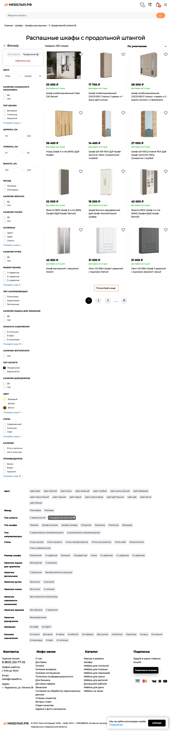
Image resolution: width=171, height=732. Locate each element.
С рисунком (36, 572)
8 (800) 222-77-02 (13, 662)
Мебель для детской (95, 680)
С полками (49, 589)
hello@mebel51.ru (12, 679)
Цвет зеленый (82, 491)
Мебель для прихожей (97, 673)
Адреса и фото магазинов (50, 709)
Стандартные (80, 555)
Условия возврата (45, 669)
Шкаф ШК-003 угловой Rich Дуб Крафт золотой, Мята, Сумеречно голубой (148, 155)
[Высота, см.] (12, 170)
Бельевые (127, 525)
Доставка (40, 662)
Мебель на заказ (93, 691)
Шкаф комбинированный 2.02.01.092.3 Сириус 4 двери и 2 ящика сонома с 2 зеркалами (148, 96)
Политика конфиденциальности (54, 676)
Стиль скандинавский (77, 542)
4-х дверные (122, 555)
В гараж (60, 634)
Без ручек (35, 582)
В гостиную (62, 640)
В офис (49, 640)
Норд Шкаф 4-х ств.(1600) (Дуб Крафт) (62, 153)
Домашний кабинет (95, 683)
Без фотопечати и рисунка (58, 572)
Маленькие (36, 555)
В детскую (131, 634)
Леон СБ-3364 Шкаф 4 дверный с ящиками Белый (106, 270)
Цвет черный (59, 497)
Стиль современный (40, 548)
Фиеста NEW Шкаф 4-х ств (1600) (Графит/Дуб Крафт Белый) (145, 213)
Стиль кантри (37, 542)
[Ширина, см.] (12, 136)
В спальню (156, 634)
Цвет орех (35, 491)
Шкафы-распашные (36, 25)
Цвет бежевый (140, 491)
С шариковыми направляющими (46, 532)
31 (124, 300)
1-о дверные (51, 555)
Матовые (49, 510)
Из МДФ (34, 627)
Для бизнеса (42, 680)
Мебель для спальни (96, 669)
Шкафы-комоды (69, 525)
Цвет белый (36, 503)
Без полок (35, 589)
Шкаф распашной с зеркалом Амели (62, 270)
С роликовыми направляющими (83, 532)
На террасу (87, 634)
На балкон (117, 634)
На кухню (34, 634)
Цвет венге (145, 497)
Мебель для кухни (94, 676)
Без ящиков (36, 562)
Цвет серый (75, 497)
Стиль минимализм (101, 542)
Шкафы (19, 25)
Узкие (94, 555)
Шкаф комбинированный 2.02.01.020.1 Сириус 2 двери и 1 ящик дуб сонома (106, 96)
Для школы (102, 634)
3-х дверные (106, 555)
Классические (136, 542)
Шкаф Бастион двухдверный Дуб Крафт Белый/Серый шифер (104, 213)
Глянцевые (35, 510)
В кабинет (73, 634)
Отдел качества (44, 705)
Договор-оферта (45, 683)
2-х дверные (138, 555)
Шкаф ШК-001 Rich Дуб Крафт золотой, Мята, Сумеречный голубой (105, 155)
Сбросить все (22, 60)
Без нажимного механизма (43, 596)
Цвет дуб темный (115, 497)
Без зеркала (36, 610)
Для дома (48, 634)
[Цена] (10, 76)
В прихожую (36, 640)
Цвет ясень (66, 491)
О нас (38, 658)
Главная (8, 25)
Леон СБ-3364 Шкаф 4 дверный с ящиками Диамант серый (148, 270)
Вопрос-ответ (43, 701)
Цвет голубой (100, 491)
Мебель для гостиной (96, 665)
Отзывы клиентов (45, 698)
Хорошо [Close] (156, 723)
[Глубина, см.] (12, 152)
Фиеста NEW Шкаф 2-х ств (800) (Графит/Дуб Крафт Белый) (63, 212)
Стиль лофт (120, 542)
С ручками (49, 582)
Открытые (86, 525)
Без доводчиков (38, 617)
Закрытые (100, 525)
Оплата (39, 665)
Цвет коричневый (94, 497)
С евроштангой (37, 517)
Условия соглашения (47, 673)
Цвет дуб (131, 497)
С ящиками (51, 562)
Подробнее (116, 724)
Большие (65, 555)
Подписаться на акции (146, 670)
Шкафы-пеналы (50, 525)
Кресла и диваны (94, 658)
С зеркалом (52, 610)
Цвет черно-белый (39, 497)
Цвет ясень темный (120, 491)
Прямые (34, 525)
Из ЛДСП (46, 627)
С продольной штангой (60, 517)
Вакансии (41, 687)
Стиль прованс (54, 542)
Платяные (113, 525)
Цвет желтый (50, 491)
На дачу (144, 634)
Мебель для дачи (94, 687)
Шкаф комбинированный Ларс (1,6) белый (63, 95)
